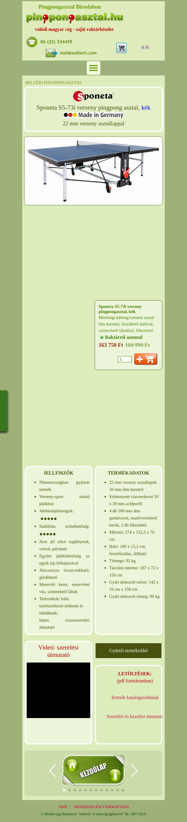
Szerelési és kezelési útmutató (135, 716)
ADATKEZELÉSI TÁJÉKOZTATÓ (101, 807)
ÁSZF (62, 807)
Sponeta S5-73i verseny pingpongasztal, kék (120, 309)
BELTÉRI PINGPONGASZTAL (53, 82)
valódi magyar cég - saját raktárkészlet (74, 29)
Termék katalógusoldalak (135, 697)
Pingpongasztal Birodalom (70, 7)
